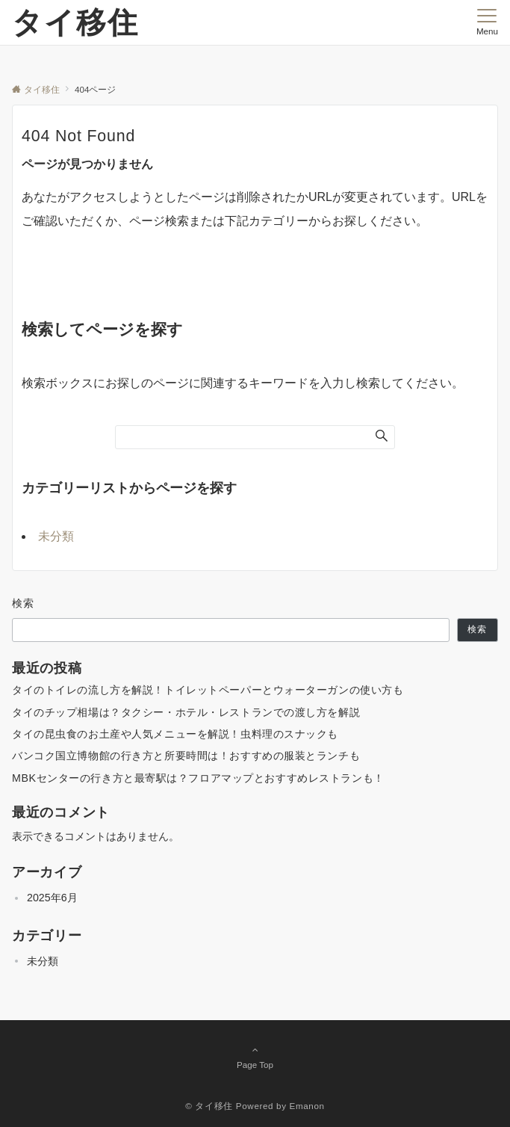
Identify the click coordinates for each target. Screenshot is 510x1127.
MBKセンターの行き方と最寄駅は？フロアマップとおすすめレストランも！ (198, 778)
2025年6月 (52, 898)
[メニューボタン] (487, 22)
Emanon (307, 1106)
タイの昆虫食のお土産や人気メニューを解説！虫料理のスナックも (175, 734)
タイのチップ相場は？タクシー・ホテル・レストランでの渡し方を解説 (186, 712)
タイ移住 (75, 22)
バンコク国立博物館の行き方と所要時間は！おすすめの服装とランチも (186, 756)
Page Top (255, 1056)
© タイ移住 (209, 1106)
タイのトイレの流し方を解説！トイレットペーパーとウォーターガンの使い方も (207, 690)
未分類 (56, 536)
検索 (23, 603)
